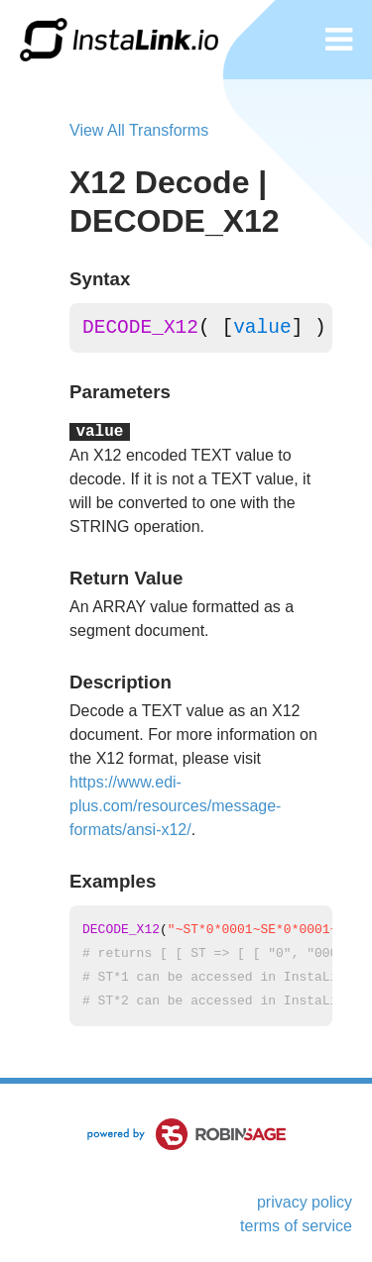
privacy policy (304, 1202)
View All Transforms (138, 130)
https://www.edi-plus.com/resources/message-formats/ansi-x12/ (175, 806)
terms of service (296, 1225)
